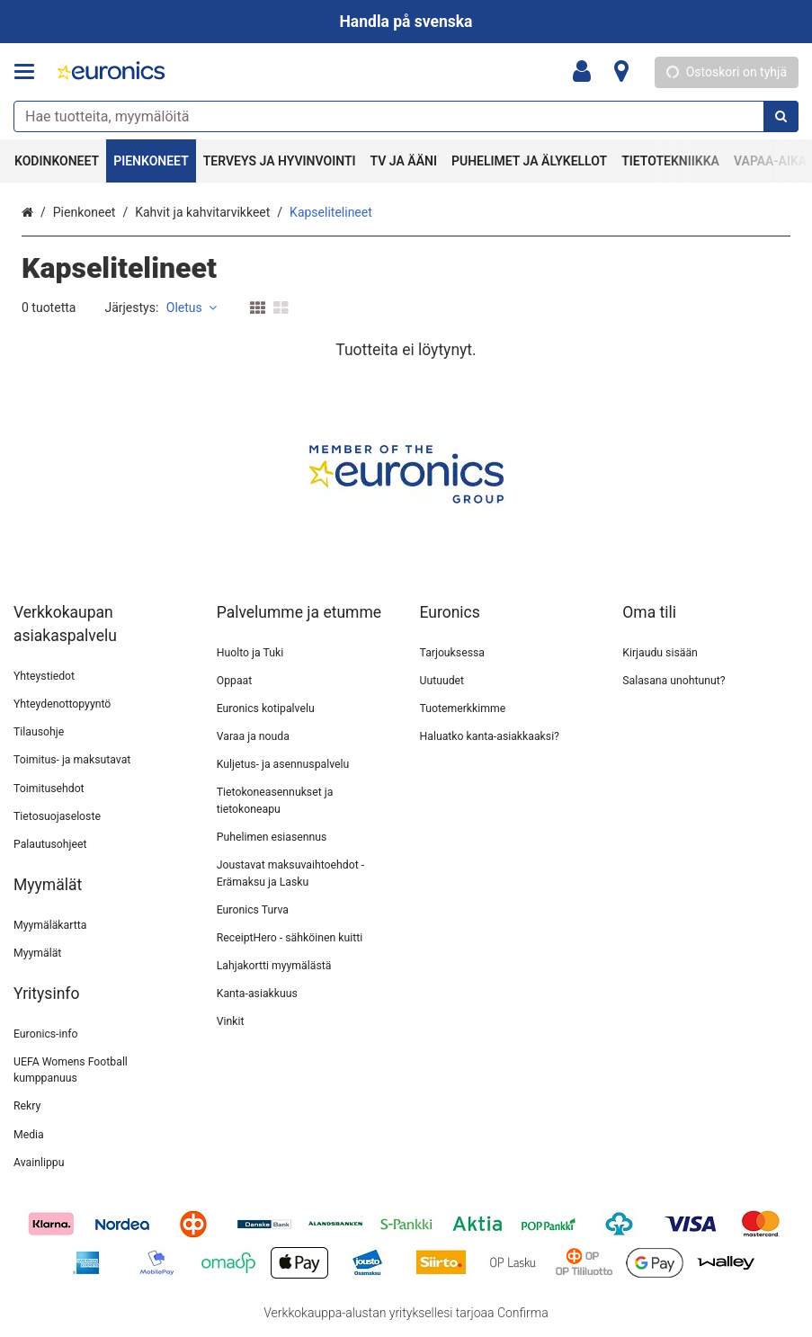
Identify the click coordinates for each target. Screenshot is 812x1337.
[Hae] (781, 116)
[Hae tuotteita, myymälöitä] (406, 116)
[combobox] (406, 116)
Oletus (191, 307)
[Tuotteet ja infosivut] (29, 72)
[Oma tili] (587, 72)
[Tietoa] (621, 72)
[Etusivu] (111, 72)
